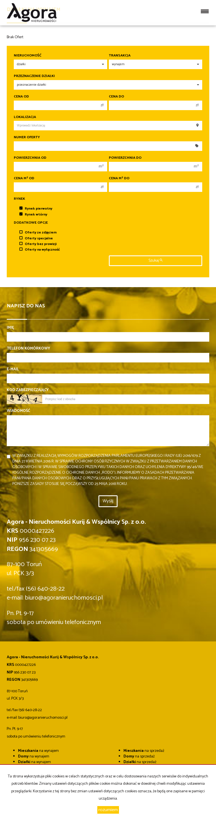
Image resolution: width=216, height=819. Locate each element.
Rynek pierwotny (35, 209)
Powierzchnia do (125, 157)
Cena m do (119, 178)
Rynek (19, 198)
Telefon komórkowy (28, 348)
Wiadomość (18, 411)
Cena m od (24, 178)
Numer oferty (27, 137)
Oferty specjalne (36, 238)
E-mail (13, 369)
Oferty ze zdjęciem (38, 232)
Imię (10, 328)
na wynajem (38, 751)
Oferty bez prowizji (38, 244)
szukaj (155, 260)
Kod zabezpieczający (28, 390)
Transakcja (119, 55)
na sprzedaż (143, 751)
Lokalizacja (25, 117)
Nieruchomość (27, 55)
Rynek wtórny (33, 214)
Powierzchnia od (30, 157)
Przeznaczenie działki (34, 76)
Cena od (21, 96)
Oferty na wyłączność (39, 250)
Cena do (116, 96)
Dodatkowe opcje (31, 222)
